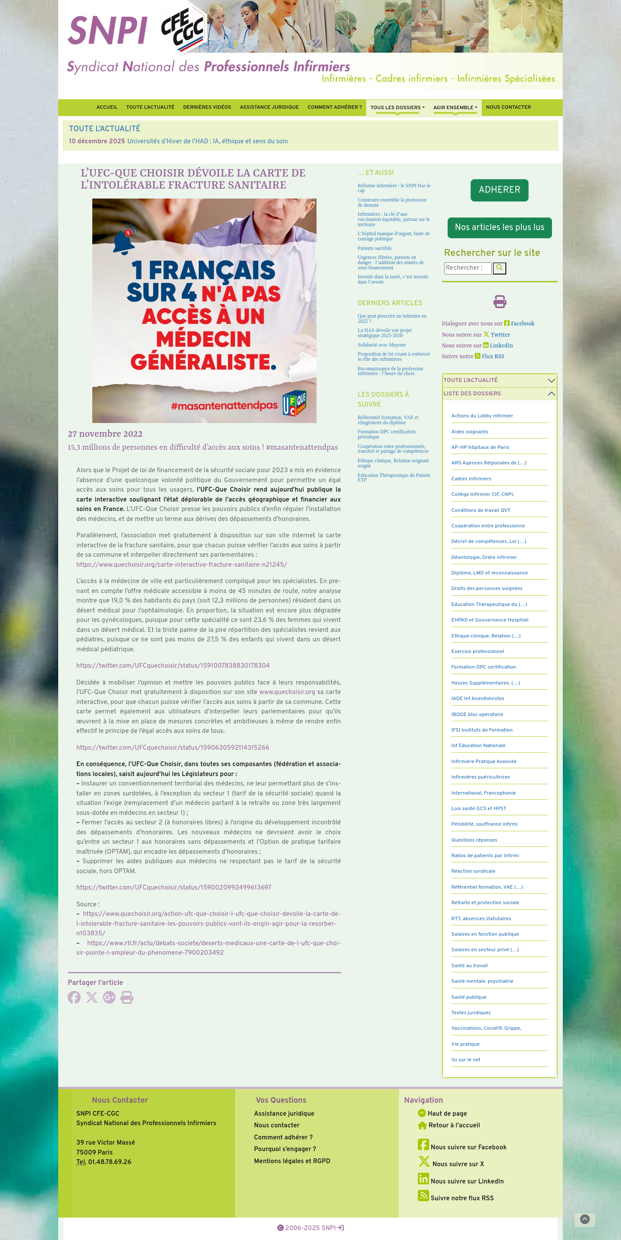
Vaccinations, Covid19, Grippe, (486, 1028)
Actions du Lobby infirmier (483, 416)
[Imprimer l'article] (126, 1001)
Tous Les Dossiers (395, 107)
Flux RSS (489, 356)
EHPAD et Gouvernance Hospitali (490, 620)
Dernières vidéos (207, 107)
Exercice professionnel (478, 651)
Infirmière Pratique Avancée (484, 761)
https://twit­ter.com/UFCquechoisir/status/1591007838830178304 (173, 666)
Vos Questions (281, 1101)
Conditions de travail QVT (481, 510)
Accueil (106, 107)
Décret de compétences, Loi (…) (489, 541)
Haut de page (442, 1114)
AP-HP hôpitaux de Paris (480, 447)
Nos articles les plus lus (500, 227)
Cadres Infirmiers (472, 479)
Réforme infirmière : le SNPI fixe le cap (394, 188)
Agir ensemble (453, 107)
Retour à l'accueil (449, 1126)
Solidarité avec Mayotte (382, 345)
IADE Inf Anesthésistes (478, 698)
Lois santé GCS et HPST (479, 808)
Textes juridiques (471, 1013)
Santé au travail (470, 965)
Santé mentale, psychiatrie (483, 981)
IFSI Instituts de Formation (482, 730)
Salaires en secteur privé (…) (485, 950)
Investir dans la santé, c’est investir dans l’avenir (393, 279)
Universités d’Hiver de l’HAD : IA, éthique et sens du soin (207, 142)
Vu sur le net (466, 1060)
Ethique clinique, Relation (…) (486, 636)
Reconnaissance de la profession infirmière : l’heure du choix (390, 371)
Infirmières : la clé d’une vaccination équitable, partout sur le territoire (394, 219)
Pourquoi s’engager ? (285, 1149)
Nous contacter (508, 107)
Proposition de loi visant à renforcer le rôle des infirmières (394, 356)
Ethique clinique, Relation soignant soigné (393, 463)
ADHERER (500, 190)
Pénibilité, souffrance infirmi (485, 824)
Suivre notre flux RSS (456, 1199)
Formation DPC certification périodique (387, 434)
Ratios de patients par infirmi (485, 855)
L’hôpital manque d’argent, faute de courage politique (394, 236)
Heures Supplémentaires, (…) (486, 683)
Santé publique (469, 997)
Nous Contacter (120, 1101)
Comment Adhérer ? (334, 107)
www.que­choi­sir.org (287, 692)
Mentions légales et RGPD (292, 1162)
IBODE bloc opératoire (478, 714)
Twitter (496, 335)
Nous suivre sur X (451, 1165)
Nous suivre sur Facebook (462, 1148)
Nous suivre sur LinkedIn (461, 1182)
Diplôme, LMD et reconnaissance (490, 573)
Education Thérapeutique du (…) (489, 604)
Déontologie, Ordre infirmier (484, 557)
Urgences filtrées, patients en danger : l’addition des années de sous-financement (391, 262)
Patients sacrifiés (375, 248)
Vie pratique (466, 1044)
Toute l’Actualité (150, 107)
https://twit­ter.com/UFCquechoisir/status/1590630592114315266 (173, 748)
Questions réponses (474, 840)
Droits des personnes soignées (487, 588)
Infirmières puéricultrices (481, 777)
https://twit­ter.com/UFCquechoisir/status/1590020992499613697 (173, 888)
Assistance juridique (269, 107)
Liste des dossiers (472, 394)
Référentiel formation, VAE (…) (487, 887)
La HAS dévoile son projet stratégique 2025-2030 (385, 333)
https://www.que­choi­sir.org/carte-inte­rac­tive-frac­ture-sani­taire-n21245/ (181, 565)
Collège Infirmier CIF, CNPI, (483, 494)
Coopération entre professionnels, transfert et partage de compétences (393, 449)
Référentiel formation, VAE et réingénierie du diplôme (388, 420)
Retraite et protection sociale (485, 902)
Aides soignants (470, 432)
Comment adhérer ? (283, 1138)
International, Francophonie (484, 793)
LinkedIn (498, 346)
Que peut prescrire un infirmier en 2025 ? (392, 318)
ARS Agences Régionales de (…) (489, 463)
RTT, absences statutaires (481, 918)
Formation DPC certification (484, 667)
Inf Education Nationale (479, 745)
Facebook (519, 324)
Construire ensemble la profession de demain (392, 202)
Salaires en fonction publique (485, 934)
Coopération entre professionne (488, 526)
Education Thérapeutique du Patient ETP (394, 478)
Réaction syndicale (474, 871)
